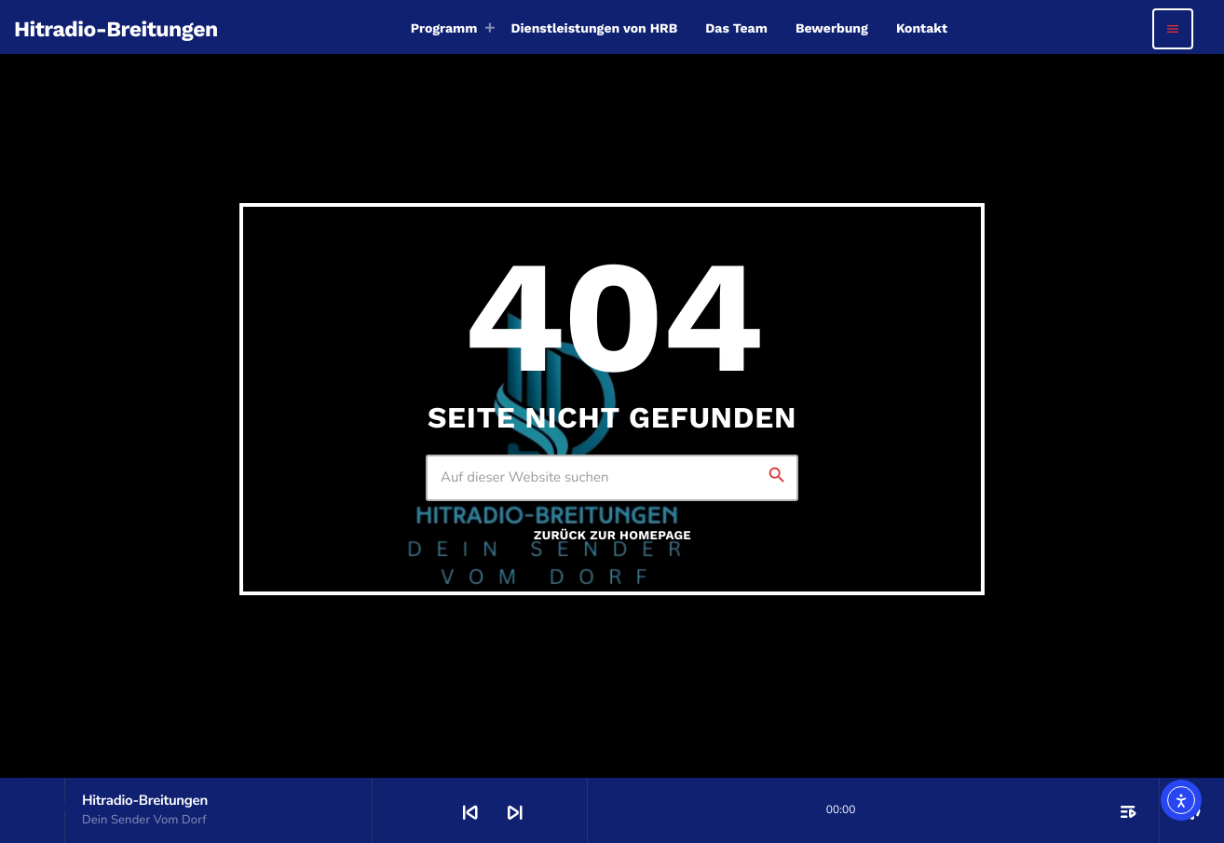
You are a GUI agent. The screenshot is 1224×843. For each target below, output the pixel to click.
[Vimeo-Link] (116, 29)
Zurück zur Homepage (612, 536)
